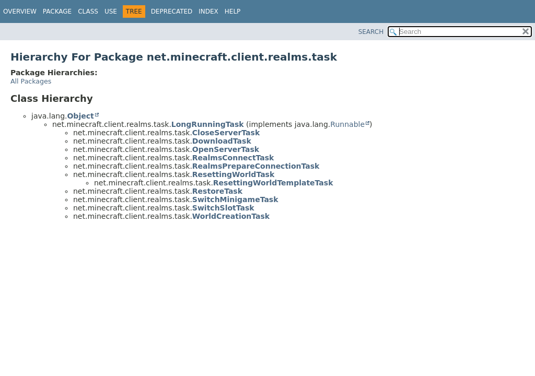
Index (208, 11)
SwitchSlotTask (223, 208)
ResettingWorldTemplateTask (273, 183)
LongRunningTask (207, 124)
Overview (20, 11)
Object (80, 116)
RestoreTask (217, 191)
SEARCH (371, 32)
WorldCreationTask (231, 216)
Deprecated (172, 11)
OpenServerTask (225, 149)
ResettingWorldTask (233, 174)
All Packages (30, 81)
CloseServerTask (226, 132)
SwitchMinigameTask (235, 199)
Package (57, 11)
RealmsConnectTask (233, 158)
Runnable (347, 124)
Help (233, 11)
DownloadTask (221, 141)
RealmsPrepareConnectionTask (256, 166)
